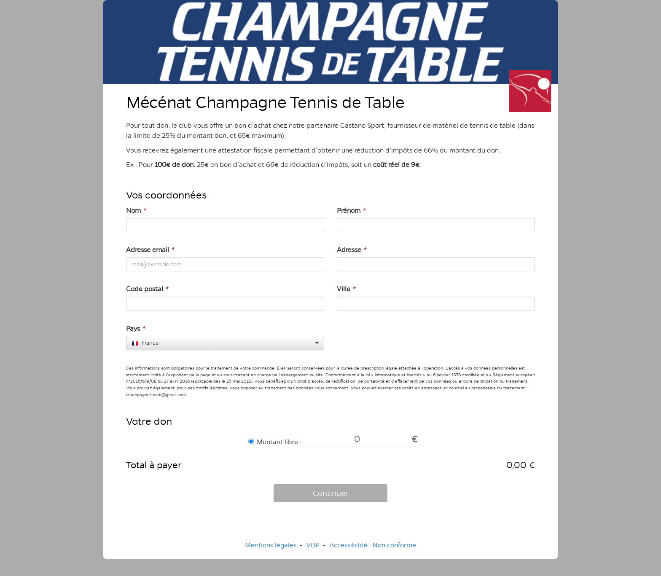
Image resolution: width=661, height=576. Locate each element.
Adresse (351, 250)
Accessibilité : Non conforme (372, 545)
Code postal (147, 289)
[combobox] (225, 343)
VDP (313, 545)
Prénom (351, 210)
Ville (346, 289)
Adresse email (150, 250)
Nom (135, 210)
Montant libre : (274, 442)
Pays (135, 328)
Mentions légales (270, 545)
